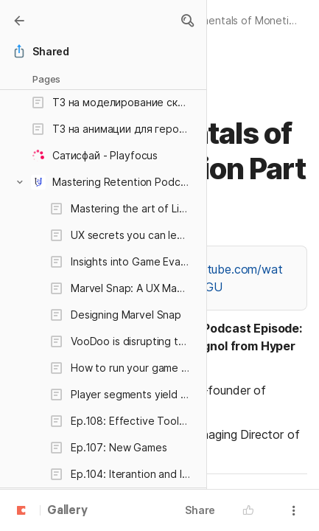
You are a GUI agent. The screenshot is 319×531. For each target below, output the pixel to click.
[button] (187, 20)
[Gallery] (19, 20)
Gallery (67, 511)
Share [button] (200, 510)
